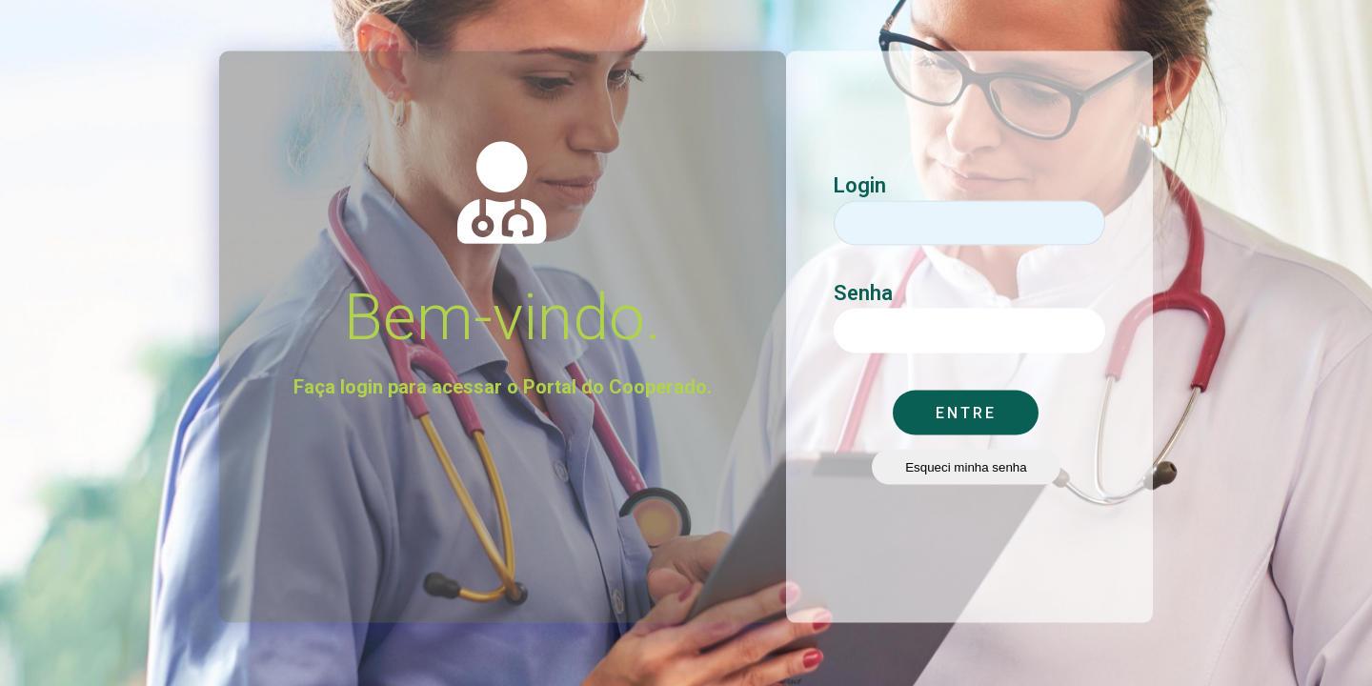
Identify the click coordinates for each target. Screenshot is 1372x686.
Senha (863, 278)
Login (860, 170)
